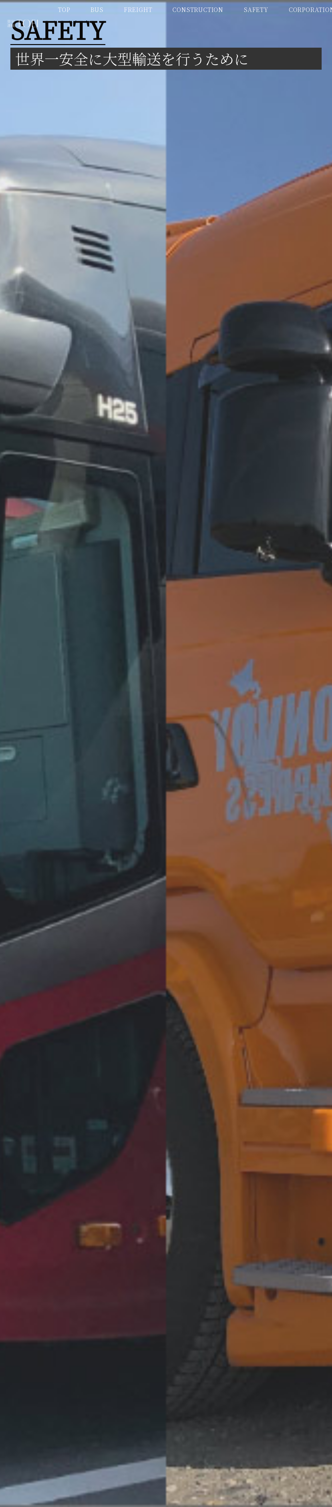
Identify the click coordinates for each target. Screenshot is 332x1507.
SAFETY (256, 9)
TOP (64, 9)
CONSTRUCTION (197, 9)
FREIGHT (138, 9)
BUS (96, 9)
